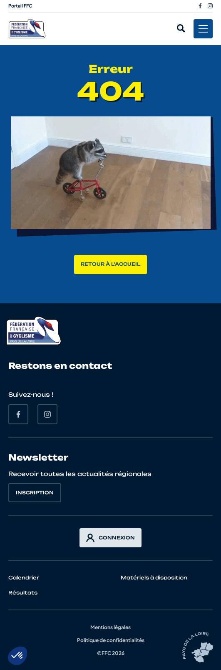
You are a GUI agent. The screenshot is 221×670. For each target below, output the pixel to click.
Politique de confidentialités (110, 640)
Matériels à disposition (154, 577)
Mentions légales (110, 627)
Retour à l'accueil (110, 264)
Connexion (110, 538)
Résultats (22, 592)
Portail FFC (20, 5)
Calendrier (23, 577)
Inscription (35, 493)
